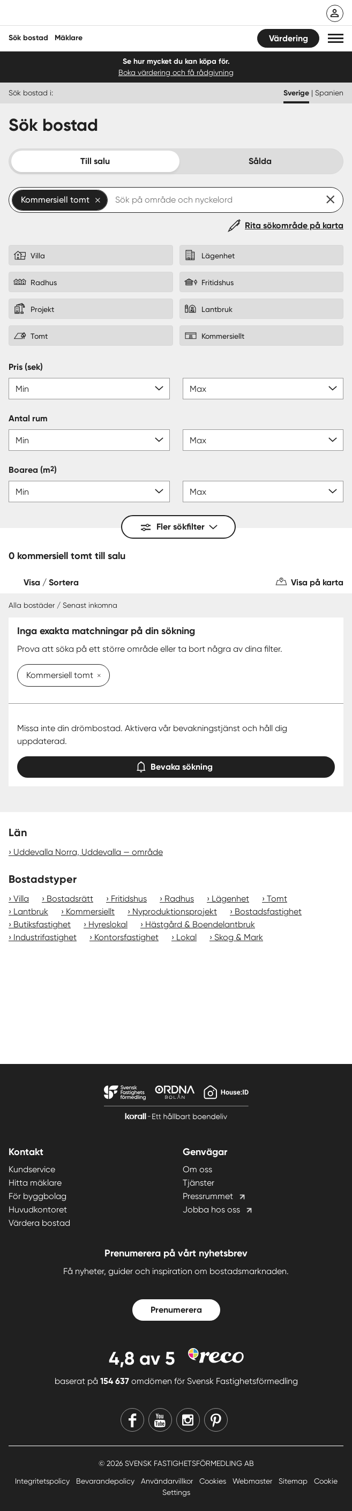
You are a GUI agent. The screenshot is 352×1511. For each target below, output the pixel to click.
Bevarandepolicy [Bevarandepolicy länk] (106, 1481)
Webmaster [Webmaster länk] (253, 1481)
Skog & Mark (238, 937)
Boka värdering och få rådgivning (176, 72)
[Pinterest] (216, 1420)
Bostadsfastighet (268, 911)
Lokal (186, 937)
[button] (335, 38)
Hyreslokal (108, 924)
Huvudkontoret (38, 1209)
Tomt (277, 899)
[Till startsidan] (79, 14)
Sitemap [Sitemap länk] (294, 1481)
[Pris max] (263, 388)
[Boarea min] (89, 491)
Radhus (179, 899)
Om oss (197, 1169)
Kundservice (32, 1169)
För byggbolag (37, 1196)
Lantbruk (30, 911)
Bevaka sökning (176, 764)
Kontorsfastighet (126, 937)
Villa (21, 899)
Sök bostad (28, 37)
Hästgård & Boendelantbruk (200, 924)
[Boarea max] (263, 491)
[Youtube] (160, 1420)
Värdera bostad (39, 1223)
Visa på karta (317, 582)
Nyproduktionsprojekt (174, 911)
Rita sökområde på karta (294, 225)
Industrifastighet (45, 937)
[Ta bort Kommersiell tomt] (97, 676)
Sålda (260, 161)
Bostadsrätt (70, 899)
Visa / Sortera (51, 582)
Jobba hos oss (211, 1209)
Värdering (288, 38)
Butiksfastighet (42, 924)
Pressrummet (208, 1196)
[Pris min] (89, 388)
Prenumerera (176, 1310)
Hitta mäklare (35, 1183)
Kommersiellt (90, 911)
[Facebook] (132, 1420)
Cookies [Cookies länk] (213, 1481)
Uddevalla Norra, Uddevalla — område (88, 852)
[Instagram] (188, 1420)
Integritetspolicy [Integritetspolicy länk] (43, 1481)
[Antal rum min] (89, 440)
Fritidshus (129, 899)
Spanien (329, 92)
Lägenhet (230, 899)
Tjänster (198, 1183)
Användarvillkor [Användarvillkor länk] (168, 1481)
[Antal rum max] (263, 440)
